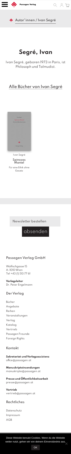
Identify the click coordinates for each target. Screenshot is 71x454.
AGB (9, 420)
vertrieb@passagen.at (20, 393)
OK (35, 447)
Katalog (11, 325)
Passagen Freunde (18, 334)
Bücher (10, 302)
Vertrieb (11, 329)
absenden (35, 231)
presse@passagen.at (19, 382)
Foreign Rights (15, 338)
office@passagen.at (18, 360)
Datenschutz (14, 410)
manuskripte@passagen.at (23, 371)
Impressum (13, 415)
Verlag (10, 320)
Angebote (12, 306)
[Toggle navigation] (4, 4)
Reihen (10, 311)
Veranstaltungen (16, 315)
